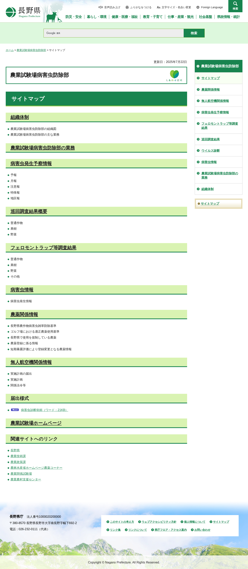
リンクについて (137, 529)
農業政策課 (18, 462)
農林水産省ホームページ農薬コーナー (36, 467)
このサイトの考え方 (122, 521)
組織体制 (20, 117)
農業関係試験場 (21, 473)
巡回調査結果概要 (29, 211)
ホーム (10, 50)
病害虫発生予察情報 (31, 163)
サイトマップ (210, 78)
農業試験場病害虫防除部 (31, 50)
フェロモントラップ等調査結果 (43, 247)
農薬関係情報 (24, 314)
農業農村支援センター (26, 479)
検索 (235, 8)
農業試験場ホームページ (36, 423)
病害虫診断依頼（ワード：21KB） (44, 410)
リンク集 (115, 529)
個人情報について (194, 521)
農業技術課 (18, 456)
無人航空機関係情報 (31, 362)
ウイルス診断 (210, 150)
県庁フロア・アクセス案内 (171, 529)
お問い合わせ (202, 529)
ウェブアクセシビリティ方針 (159, 521)
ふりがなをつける (141, 7)
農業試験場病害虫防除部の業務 (43, 147)
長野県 (15, 450)
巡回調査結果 (210, 139)
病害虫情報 (22, 289)
